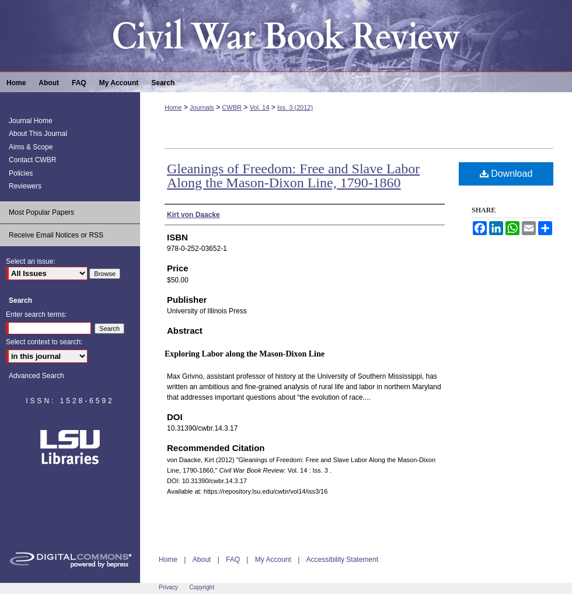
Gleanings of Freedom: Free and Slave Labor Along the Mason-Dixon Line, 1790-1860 (293, 175)
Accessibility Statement (342, 559)
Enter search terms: (36, 314)
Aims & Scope (31, 147)
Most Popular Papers (41, 212)
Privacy (168, 587)
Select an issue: (30, 261)
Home (173, 107)
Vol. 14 (260, 107)
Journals (202, 107)
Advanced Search (36, 376)
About (202, 559)
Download (506, 174)
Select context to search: (44, 342)
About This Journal (38, 134)
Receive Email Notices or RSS (56, 235)
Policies (21, 173)
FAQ (233, 559)
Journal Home (31, 121)
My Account (273, 559)
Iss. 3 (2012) (295, 107)
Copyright (201, 587)
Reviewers (25, 186)
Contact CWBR (32, 160)
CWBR (232, 107)
